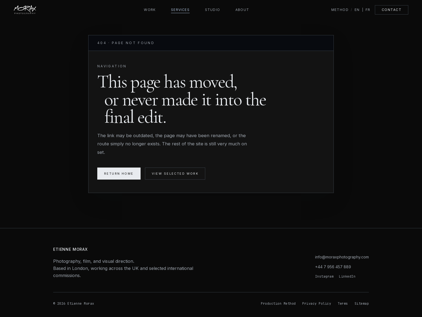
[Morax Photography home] (38, 10)
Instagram (324, 276)
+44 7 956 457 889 (333, 266)
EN (357, 10)
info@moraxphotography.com (342, 257)
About (242, 10)
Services (180, 10)
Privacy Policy (316, 303)
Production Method (278, 303)
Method (340, 10)
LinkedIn (347, 276)
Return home (119, 173)
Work (150, 10)
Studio (212, 10)
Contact (391, 10)
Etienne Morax (70, 249)
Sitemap (362, 303)
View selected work (175, 173)
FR (368, 10)
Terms (343, 303)
